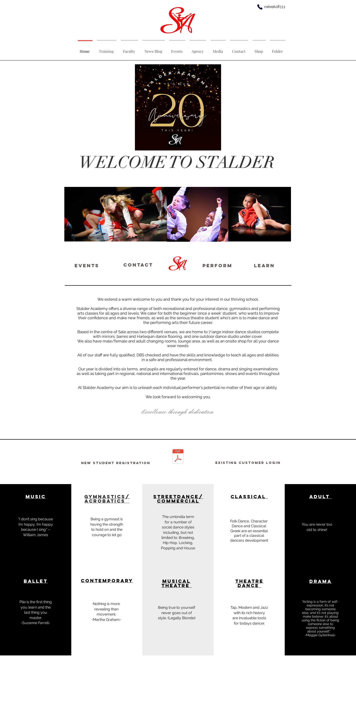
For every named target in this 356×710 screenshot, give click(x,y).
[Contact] (138, 264)
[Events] (87, 265)
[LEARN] (264, 265)
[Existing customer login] (247, 462)
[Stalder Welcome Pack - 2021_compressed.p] (178, 457)
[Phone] (259, 7)
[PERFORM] (217, 265)
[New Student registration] (116, 463)
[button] (320, 564)
